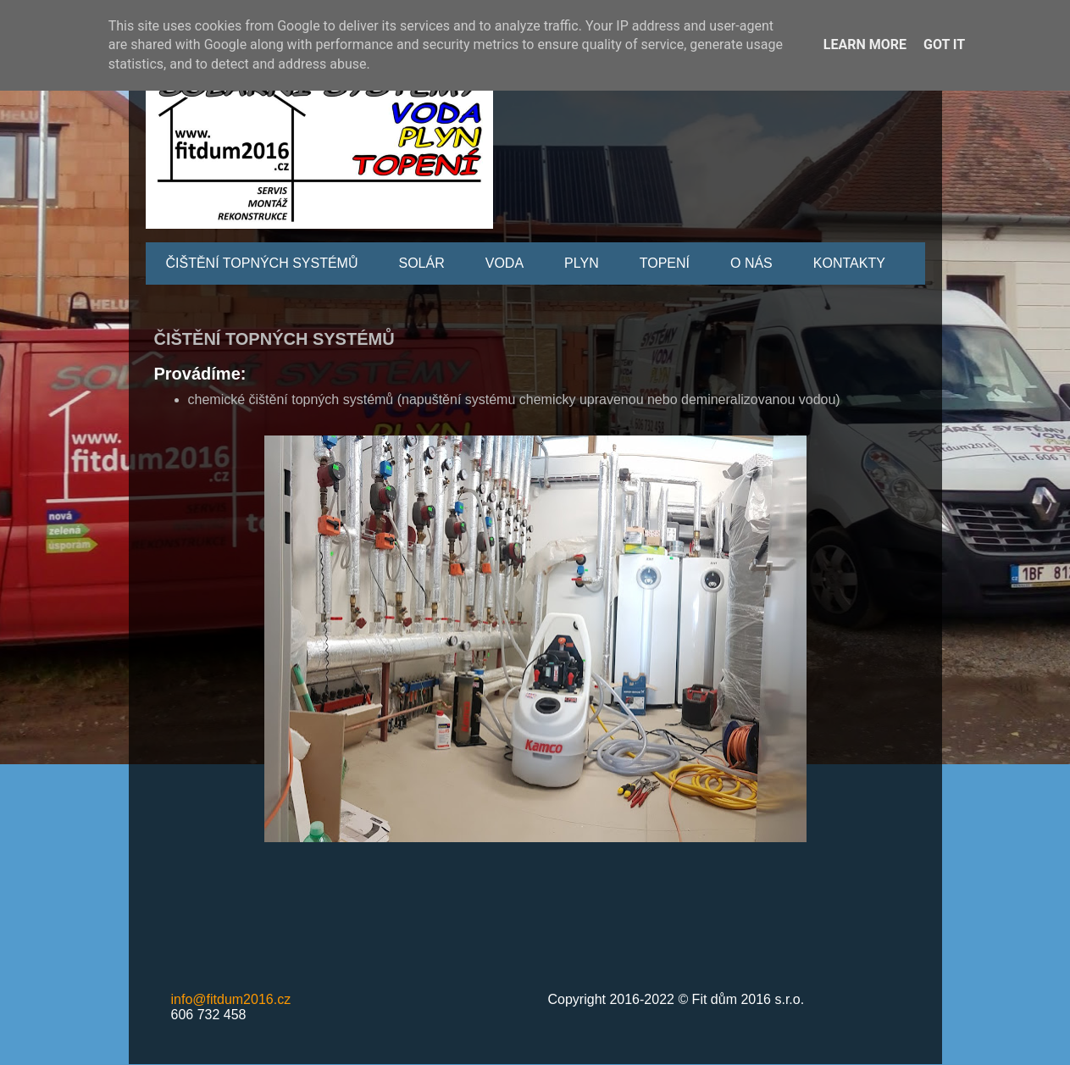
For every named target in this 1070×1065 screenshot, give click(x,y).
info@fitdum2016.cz (231, 999)
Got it (944, 44)
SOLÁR (422, 263)
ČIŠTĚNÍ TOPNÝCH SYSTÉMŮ (262, 263)
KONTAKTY (849, 263)
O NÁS (751, 263)
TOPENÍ (665, 263)
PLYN (581, 263)
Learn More (864, 44)
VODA (504, 263)
